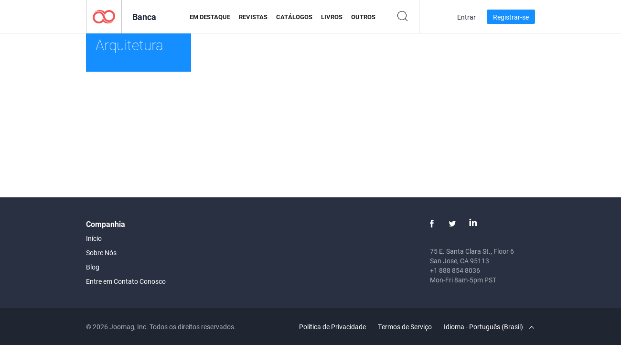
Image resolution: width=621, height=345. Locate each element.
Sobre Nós (101, 252)
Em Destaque (210, 16)
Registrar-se (511, 17)
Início (94, 238)
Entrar (466, 17)
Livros (332, 16)
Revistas (253, 16)
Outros (363, 16)
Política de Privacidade (332, 326)
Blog (92, 266)
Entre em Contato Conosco (126, 281)
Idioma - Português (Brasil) (489, 326)
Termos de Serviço (405, 326)
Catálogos (294, 16)
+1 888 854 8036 (455, 270)
